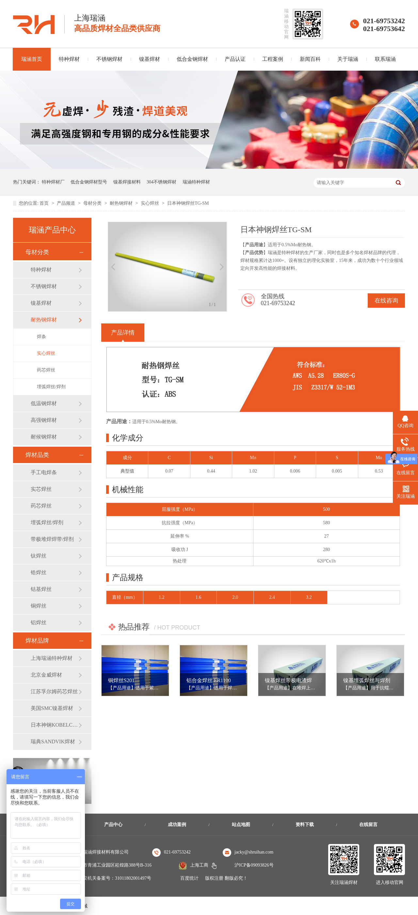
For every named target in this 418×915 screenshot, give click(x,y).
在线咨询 (386, 300)
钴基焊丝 (41, 589)
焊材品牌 (37, 640)
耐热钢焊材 (122, 203)
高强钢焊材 (44, 420)
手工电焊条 (44, 472)
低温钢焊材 (44, 403)
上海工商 (199, 865)
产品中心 (113, 824)
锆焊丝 (38, 572)
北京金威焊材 (46, 675)
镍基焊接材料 (127, 182)
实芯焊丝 (41, 489)
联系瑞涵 (385, 59)
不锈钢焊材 (109, 59)
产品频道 (66, 203)
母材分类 (93, 203)
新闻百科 (310, 59)
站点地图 (241, 824)
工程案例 (272, 59)
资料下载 (305, 824)
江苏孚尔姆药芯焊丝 (54, 691)
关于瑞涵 (347, 59)
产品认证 (235, 59)
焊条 (41, 336)
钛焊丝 (38, 556)
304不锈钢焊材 (161, 182)
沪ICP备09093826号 (254, 865)
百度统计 (189, 878)
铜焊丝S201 (121, 680)
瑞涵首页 (31, 59)
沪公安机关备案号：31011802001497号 (112, 878)
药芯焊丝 (46, 370)
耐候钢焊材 (44, 437)
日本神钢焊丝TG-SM (188, 203)
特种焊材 (69, 59)
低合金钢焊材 (192, 59)
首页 (45, 203)
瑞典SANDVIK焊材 (53, 741)
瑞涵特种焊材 (196, 182)
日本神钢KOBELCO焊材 (54, 725)
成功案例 (177, 824)
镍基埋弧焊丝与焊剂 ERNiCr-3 (378, 680)
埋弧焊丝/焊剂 (51, 386)
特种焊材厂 (53, 182)
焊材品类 (37, 455)
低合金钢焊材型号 (89, 182)
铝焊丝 (38, 622)
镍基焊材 (149, 59)
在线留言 (368, 824)
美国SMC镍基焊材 (52, 708)
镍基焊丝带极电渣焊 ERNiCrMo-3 (303, 680)
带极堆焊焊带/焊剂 (52, 539)
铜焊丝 (38, 606)
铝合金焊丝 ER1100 (208, 680)
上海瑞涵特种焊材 (51, 658)
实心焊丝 (150, 203)
